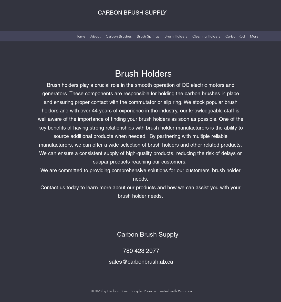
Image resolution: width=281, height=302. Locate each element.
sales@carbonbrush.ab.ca (141, 262)
